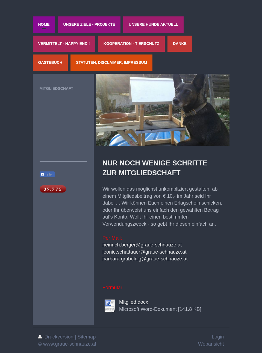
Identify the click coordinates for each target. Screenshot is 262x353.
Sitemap (87, 337)
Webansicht (211, 344)
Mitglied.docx (133, 302)
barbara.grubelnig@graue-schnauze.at (145, 259)
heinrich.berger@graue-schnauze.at (142, 245)
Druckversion (56, 337)
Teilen (47, 174)
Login (218, 337)
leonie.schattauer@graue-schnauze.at (144, 252)
